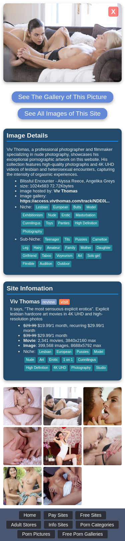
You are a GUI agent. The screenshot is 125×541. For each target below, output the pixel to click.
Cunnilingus (31, 223)
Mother (86, 248)
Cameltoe (100, 239)
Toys (49, 223)
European (60, 207)
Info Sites (58, 524)
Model (91, 207)
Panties (64, 223)
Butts (77, 207)
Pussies (81, 239)
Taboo (46, 256)
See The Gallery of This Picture (62, 96)
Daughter (104, 248)
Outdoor (63, 264)
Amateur (53, 248)
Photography (32, 231)
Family (70, 248)
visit (64, 301)
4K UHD (60, 368)
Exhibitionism (33, 215)
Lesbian (42, 207)
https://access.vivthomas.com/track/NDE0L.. (65, 200)
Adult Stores (23, 524)
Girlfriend (30, 256)
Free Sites (90, 515)
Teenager (52, 239)
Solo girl (93, 256)
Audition (46, 264)
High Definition (86, 223)
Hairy (38, 248)
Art (80, 256)
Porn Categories (97, 524)
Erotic (66, 215)
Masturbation (85, 215)
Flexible (28, 264)
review (49, 301)
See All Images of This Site (62, 113)
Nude (52, 215)
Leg (25, 248)
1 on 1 (68, 360)
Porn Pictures (36, 534)
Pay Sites (58, 515)
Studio (101, 368)
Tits (67, 239)
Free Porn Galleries (82, 534)
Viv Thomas (66, 190)
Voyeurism (64, 256)
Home (30, 515)
